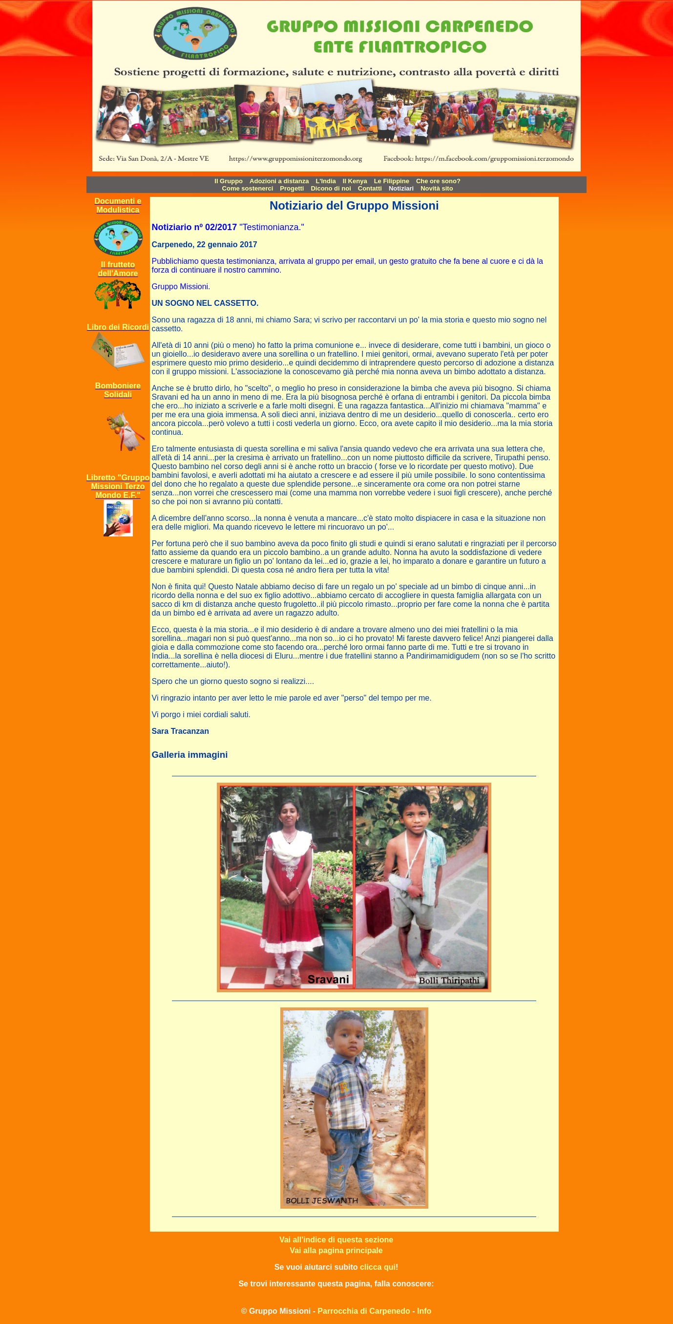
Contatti (370, 188)
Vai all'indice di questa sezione (336, 1240)
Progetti (292, 188)
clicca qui (378, 1267)
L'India (325, 181)
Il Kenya (355, 181)
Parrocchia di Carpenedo (363, 1311)
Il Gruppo (228, 181)
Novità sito (437, 188)
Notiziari (401, 188)
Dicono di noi (331, 188)
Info (424, 1311)
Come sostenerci (247, 188)
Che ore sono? (438, 181)
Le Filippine (391, 181)
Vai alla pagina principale (336, 1250)
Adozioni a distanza (279, 181)
